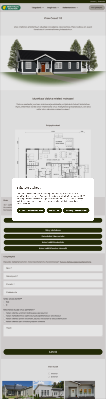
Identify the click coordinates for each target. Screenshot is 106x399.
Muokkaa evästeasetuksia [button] (31, 210)
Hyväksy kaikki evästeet (76, 210)
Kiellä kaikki (54, 210)
